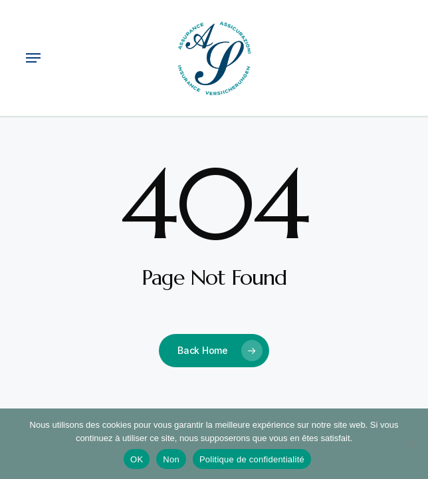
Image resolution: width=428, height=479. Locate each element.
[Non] (411, 443)
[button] (33, 58)
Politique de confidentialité (251, 459)
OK (136, 459)
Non (171, 459)
